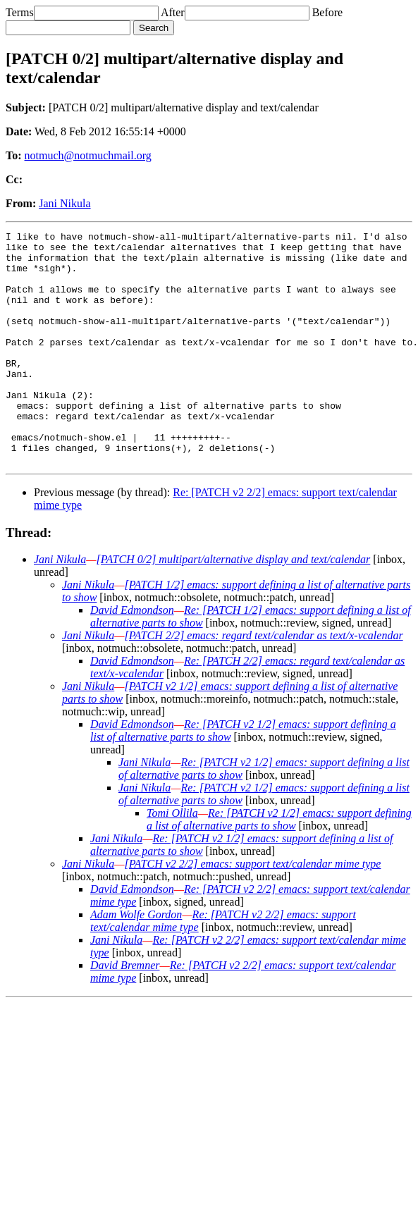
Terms (20, 12)
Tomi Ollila (172, 859)
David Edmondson (132, 656)
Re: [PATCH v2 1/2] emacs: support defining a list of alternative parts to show (279, 865)
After (173, 12)
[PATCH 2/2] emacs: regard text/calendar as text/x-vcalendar (263, 682)
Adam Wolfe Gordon (136, 961)
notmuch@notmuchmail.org (88, 155)
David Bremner (125, 1012)
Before (327, 12)
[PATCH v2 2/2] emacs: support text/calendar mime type (252, 910)
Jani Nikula (64, 203)
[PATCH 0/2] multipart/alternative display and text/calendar (233, 606)
